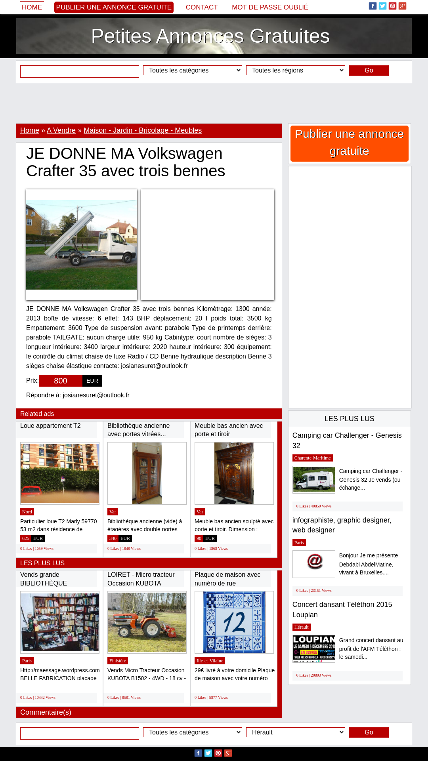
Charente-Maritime (312, 458)
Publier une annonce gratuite (114, 7)
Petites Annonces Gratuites (210, 36)
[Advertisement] (214, 103)
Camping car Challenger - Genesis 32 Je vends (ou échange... (371, 479)
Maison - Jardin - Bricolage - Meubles (143, 130)
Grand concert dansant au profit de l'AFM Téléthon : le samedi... (371, 648)
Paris (27, 661)
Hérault (301, 627)
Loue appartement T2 (50, 425)
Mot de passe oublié (270, 7)
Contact (202, 7)
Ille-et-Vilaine (210, 661)
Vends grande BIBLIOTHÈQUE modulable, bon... (44, 583)
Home (32, 7)
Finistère (117, 661)
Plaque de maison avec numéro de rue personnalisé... (227, 583)
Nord (27, 512)
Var (112, 512)
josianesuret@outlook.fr (96, 395)
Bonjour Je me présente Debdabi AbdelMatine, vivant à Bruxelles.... (368, 564)
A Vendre (61, 130)
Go (369, 70)
